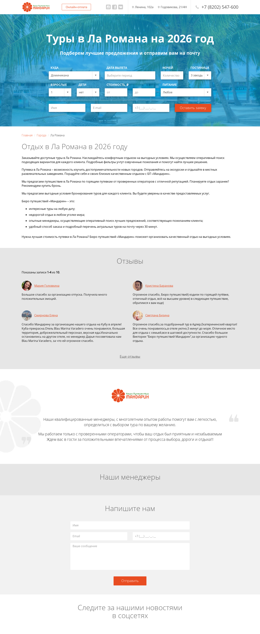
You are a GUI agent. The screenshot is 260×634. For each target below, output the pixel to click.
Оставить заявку (193, 107)
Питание (169, 85)
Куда (54, 68)
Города (41, 135)
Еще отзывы (130, 356)
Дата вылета (117, 68)
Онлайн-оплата (76, 7)
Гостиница (199, 68)
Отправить (130, 580)
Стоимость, (118, 85)
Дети (82, 85)
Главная (27, 135)
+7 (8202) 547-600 (220, 7)
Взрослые (59, 85)
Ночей (167, 68)
